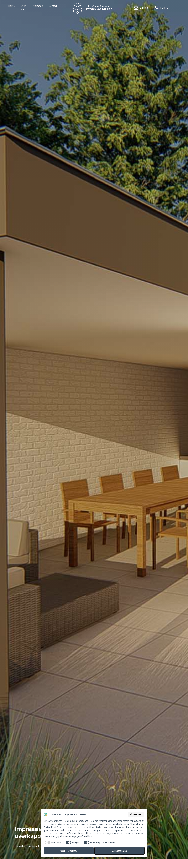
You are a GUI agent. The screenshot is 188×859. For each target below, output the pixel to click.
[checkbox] (53, 842)
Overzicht (136, 814)
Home (11, 5)
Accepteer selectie (68, 850)
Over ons (23, 7)
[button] (141, 8)
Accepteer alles (119, 850)
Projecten (37, 5)
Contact (53, 5)
